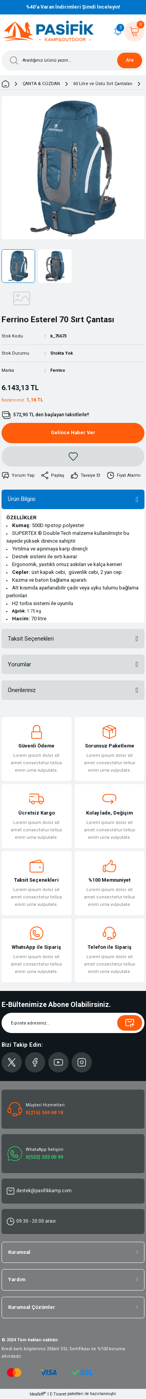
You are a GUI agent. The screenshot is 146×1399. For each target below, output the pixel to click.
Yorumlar (19, 664)
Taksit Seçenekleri (31, 638)
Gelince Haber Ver (73, 432)
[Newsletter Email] (73, 1023)
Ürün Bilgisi (21, 498)
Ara (130, 60)
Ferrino (57, 370)
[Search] (73, 60)
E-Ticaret (58, 1394)
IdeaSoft (38, 1393)
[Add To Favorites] (73, 456)
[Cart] (134, 31)
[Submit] (129, 1023)
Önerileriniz (22, 690)
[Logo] (49, 31)
